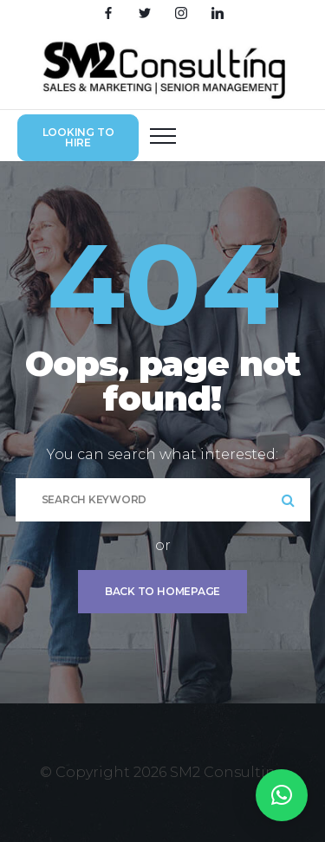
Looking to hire (78, 137)
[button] (282, 795)
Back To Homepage (162, 591)
